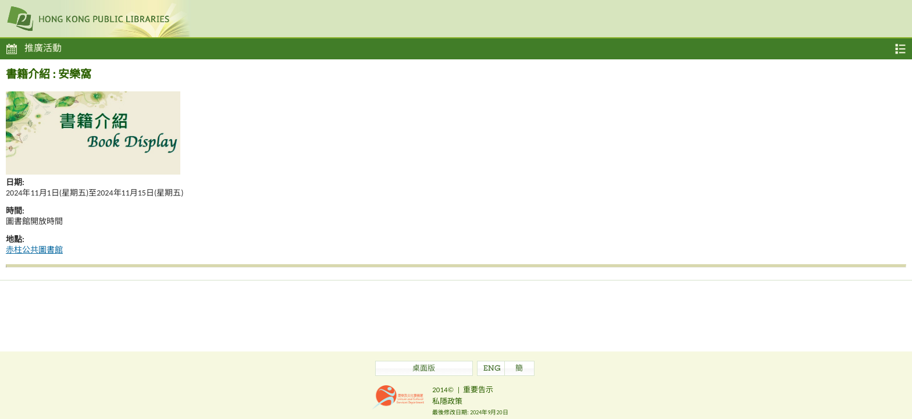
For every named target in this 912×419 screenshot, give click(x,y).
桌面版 (423, 369)
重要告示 (478, 389)
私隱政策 (447, 401)
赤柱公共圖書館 (34, 250)
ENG (492, 369)
